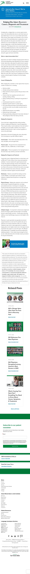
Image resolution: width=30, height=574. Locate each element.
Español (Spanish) (18, 523)
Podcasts (2, 500)
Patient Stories (4, 504)
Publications (3, 498)
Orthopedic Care (17, 26)
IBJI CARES (3, 503)
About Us (3, 495)
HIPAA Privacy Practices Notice (18, 539)
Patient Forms (3, 515)
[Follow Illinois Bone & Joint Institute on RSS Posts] (21, 536)
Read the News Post (13, 342)
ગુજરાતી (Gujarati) (4, 528)
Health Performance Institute (6, 486)
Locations (3, 483)
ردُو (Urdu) (16, 527)
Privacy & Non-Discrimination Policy (9, 541)
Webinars (3, 506)
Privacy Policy (24, 541)
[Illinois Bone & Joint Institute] (6, 3)
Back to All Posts (15, 408)
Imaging (2, 489)
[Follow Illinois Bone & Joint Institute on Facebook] (8, 536)
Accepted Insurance (4, 512)
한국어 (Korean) (17, 529)
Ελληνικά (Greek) (4, 524)
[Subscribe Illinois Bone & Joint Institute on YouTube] (15, 536)
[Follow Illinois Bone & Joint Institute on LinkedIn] (11, 536)
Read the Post (11, 317)
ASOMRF (19, 541)
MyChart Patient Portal (5, 518)
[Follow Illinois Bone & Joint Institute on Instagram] (18, 536)
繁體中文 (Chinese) (4, 527)
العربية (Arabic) (3, 523)
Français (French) (18, 524)
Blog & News (3, 497)
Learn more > (19, 16)
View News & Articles (6, 466)
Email (4, 434)
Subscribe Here (15, 446)
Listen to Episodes (5, 458)
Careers (2, 501)
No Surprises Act (15, 542)
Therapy (2, 490)
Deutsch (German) (18, 528)
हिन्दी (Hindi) (3, 532)
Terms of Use (8, 539)
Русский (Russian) (4, 529)
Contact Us (3, 507)
